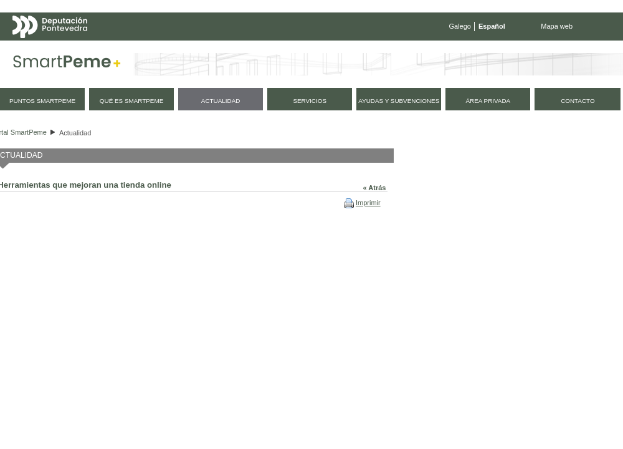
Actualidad (75, 133)
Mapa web (557, 26)
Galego (460, 26)
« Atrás (374, 187)
